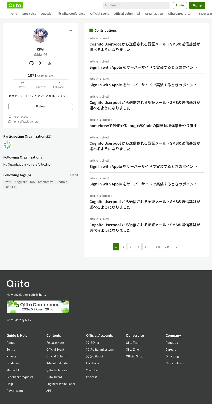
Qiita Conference (71, 13)
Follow (40, 106)
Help (10, 384)
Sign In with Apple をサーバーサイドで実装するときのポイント (143, 67)
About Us (172, 342)
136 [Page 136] (167, 246)
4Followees (40, 85)
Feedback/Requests (20, 377)
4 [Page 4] (138, 246)
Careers (171, 349)
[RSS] (49, 63)
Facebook (92, 363)
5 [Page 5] (145, 246)
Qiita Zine (132, 349)
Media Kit (13, 370)
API (48, 390)
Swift (8, 182)
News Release (175, 363)
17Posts (22, 85)
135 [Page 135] (158, 246)
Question (47, 13)
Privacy (11, 356)
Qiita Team (133, 342)
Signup (197, 5)
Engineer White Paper (60, 384)
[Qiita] (15, 5)
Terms (11, 349)
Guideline (13, 363)
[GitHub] (31, 63)
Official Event (99, 13)
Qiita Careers (179, 13)
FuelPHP (10, 187)
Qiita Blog (172, 356)
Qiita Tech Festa (56, 370)
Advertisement (16, 390)
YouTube (92, 370)
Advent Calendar (57, 363)
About (11, 342)
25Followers (58, 85)
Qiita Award (54, 377)
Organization (154, 13)
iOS (32, 182)
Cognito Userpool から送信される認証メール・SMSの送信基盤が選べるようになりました (144, 46)
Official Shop (134, 356)
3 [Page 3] (130, 246)
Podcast (91, 377)
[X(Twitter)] (40, 63)
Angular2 (21, 182)
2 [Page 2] (123, 246)
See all (74, 175)
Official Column (127, 13)
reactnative (45, 182)
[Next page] (177, 246)
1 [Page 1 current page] (116, 246)
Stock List (29, 13)
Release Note (55, 342)
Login (180, 5)
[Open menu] (70, 30)
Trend (13, 13)
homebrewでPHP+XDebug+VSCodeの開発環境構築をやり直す (143, 125)
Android (62, 182)
